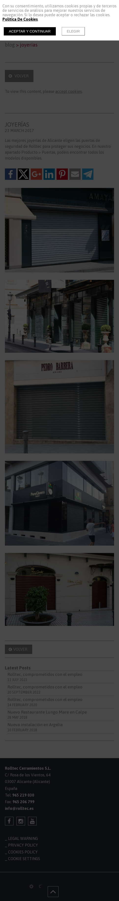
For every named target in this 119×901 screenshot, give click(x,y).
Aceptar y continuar (30, 31)
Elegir (73, 31)
